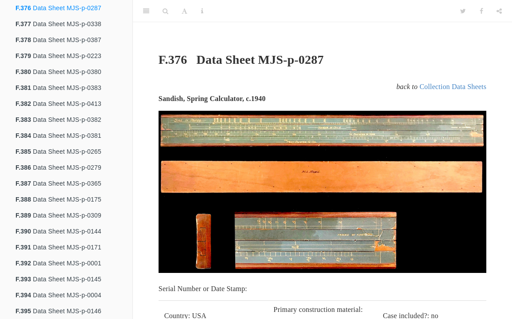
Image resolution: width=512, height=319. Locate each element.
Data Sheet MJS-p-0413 (58, 103)
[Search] (165, 11)
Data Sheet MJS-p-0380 (58, 71)
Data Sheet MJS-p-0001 (58, 263)
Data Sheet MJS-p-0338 (58, 23)
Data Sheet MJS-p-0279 (58, 167)
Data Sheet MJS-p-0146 (58, 311)
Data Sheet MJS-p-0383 (58, 87)
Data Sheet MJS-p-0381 (58, 135)
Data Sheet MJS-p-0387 (58, 39)
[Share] (499, 11)
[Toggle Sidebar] (146, 11)
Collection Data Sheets (452, 86)
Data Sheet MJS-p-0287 (58, 8)
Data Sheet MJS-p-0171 (58, 247)
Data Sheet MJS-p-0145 (58, 279)
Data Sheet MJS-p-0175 (58, 199)
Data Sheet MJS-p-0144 (58, 231)
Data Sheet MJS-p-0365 (58, 183)
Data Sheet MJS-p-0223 (58, 55)
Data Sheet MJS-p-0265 (58, 151)
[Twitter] (463, 11)
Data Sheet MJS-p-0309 (58, 215)
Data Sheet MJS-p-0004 (58, 295)
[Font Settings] (184, 11)
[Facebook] (481, 11)
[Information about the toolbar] (202, 11)
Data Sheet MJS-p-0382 (58, 119)
